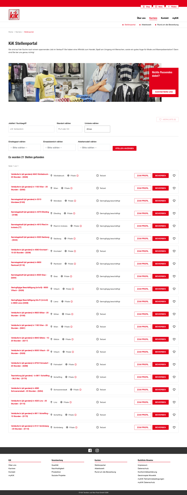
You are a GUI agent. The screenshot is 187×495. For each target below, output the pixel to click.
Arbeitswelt (146, 24)
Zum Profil (142, 175)
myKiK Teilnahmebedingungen (151, 479)
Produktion (56, 472)
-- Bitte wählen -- (19, 147)
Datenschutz (143, 468)
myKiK (11, 475)
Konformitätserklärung (147, 472)
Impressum (142, 465)
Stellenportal (130, 24)
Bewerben (160, 175)
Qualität (55, 465)
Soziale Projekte (58, 475)
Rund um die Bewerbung (167, 24)
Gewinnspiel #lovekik (147, 475)
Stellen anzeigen (124, 148)
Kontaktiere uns (164, 92)
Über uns (12, 465)
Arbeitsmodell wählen (87, 141)
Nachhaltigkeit (58, 468)
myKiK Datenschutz (146, 482)
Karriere (11, 468)
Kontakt (11, 472)
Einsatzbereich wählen (53, 141)
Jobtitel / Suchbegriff (17, 123)
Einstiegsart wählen (16, 141)
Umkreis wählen (92, 123)
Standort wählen (64, 123)
